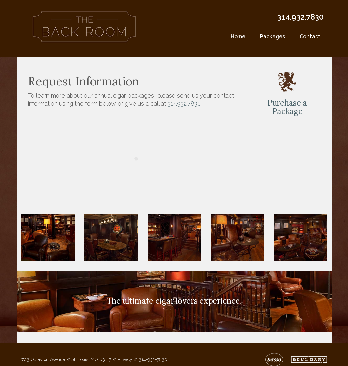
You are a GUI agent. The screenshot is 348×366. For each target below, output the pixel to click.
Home (238, 36)
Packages (272, 36)
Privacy (125, 359)
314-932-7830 (153, 359)
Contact (310, 36)
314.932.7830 (300, 16)
